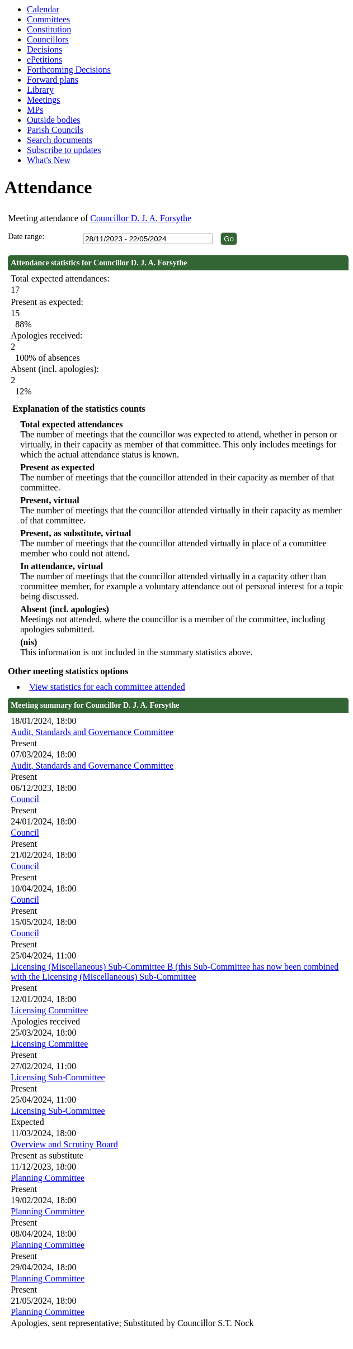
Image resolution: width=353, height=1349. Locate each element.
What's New (48, 160)
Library (40, 89)
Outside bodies (54, 120)
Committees (48, 19)
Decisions (44, 49)
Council (25, 799)
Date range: (26, 236)
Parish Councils (55, 130)
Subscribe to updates (64, 150)
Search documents (59, 140)
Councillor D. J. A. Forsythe (140, 218)
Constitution (49, 29)
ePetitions (44, 59)
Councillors (48, 39)
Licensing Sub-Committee (58, 1077)
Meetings (43, 99)
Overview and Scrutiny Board (64, 1144)
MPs (35, 110)
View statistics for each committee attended (107, 687)
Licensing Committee (49, 1010)
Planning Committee (47, 1178)
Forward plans (52, 79)
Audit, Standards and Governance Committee (92, 732)
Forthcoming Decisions (69, 69)
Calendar (43, 9)
